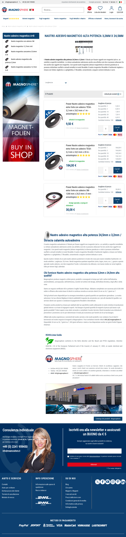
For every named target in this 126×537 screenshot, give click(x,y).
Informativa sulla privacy (74, 504)
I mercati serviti (70, 494)
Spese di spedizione (82, 128)
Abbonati (105, 465)
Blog (67, 484)
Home (3, 26)
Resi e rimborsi (41, 490)
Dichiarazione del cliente (10, 491)
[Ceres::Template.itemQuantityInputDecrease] (100, 128)
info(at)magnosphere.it (81, 373)
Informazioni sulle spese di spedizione (45, 485)
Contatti (5, 484)
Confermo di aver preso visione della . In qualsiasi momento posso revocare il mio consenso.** (95, 457)
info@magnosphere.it (11, 2)
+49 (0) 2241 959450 (28, 2)
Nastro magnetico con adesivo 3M (22, 41)
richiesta (118, 120)
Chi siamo (69, 488)
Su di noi (105, 2)
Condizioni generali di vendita (75, 501)
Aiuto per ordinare (8, 488)
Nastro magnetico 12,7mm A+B (21, 46)
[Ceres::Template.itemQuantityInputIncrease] (111, 128)
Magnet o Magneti (71, 491)
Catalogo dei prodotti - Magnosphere (108, 419)
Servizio (113, 2)
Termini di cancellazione (10, 494)
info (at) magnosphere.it (112, 320)
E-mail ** (71, 449)
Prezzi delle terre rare (73, 497)
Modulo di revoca (8, 497)
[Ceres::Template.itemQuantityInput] (106, 128)
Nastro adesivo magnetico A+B (17, 26)
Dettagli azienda (71, 507)
